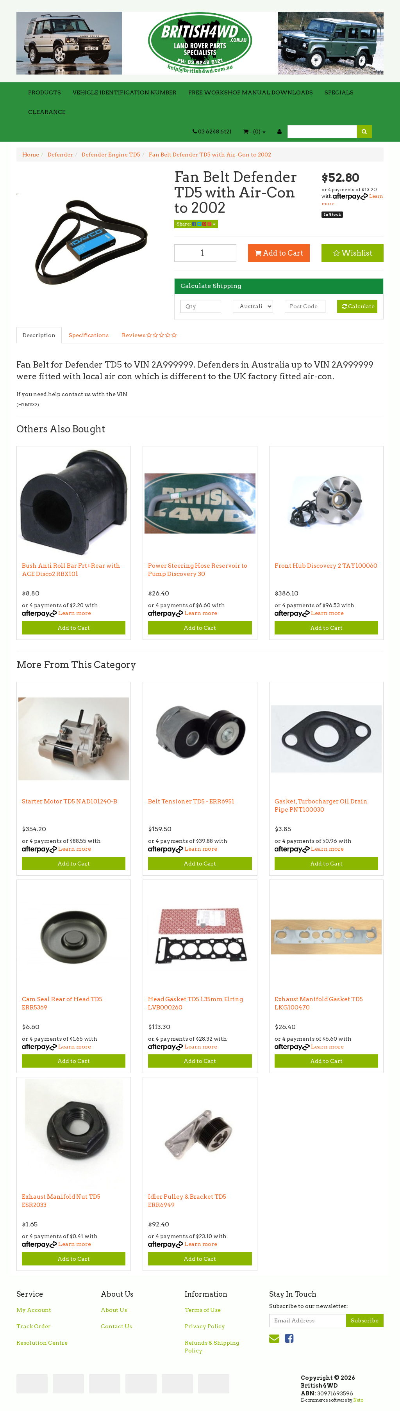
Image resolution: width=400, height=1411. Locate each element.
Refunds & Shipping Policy (212, 1347)
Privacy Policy (205, 1326)
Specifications (89, 335)
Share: (196, 224)
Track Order (33, 1326)
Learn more (74, 613)
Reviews (149, 335)
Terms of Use (203, 1310)
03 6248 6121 (212, 131)
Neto (358, 1400)
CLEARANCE (47, 112)
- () (254, 131)
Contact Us (116, 1326)
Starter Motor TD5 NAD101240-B (69, 801)
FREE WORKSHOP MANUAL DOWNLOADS (250, 92)
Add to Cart (279, 253)
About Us (114, 1310)
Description (39, 335)
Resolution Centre (42, 1343)
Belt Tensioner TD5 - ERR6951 (191, 801)
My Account (33, 1310)
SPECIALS (339, 92)
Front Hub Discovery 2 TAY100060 (326, 565)
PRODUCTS (44, 92)
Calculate (358, 306)
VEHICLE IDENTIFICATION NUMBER (125, 92)
